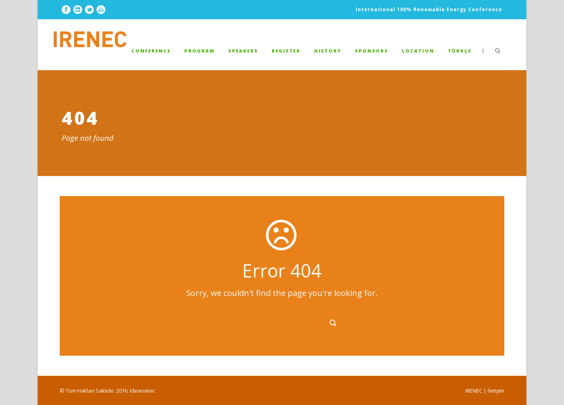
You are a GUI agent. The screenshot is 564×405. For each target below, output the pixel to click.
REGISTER (286, 51)
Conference (151, 51)
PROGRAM (199, 51)
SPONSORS (371, 51)
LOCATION (418, 51)
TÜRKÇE (459, 51)
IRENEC (473, 390)
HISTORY (327, 51)
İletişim (495, 390)
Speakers (243, 51)
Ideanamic (142, 390)
